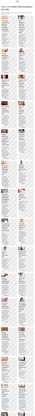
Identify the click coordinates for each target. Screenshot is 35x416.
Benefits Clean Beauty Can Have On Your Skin (25, 232)
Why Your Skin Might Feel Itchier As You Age (25, 381)
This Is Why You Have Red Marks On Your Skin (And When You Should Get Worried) (8, 28)
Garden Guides (29, 405)
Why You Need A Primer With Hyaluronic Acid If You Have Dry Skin (8, 208)
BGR (3, 405)
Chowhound (7, 405)
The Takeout (11, 409)
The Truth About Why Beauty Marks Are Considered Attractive (25, 305)
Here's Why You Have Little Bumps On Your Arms (8, 280)
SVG (18, 408)
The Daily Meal (27, 408)
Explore (16, 405)
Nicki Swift (18, 407)
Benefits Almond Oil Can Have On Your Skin (9, 53)
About (14, 399)
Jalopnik (29, 406)
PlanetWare (28, 407)
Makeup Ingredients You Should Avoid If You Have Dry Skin (8, 305)
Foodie (19, 405)
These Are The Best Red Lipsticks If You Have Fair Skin (8, 77)
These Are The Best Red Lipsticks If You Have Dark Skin (25, 77)
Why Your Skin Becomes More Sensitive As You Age (8, 355)
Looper (5, 407)
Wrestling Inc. (23, 409)
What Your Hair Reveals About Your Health (25, 207)
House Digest (18, 406)
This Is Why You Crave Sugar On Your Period (25, 127)
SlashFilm (10, 408)
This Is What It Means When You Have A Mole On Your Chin (25, 330)
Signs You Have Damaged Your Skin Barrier (24, 102)
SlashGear (14, 408)
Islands (26, 406)
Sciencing (5, 408)
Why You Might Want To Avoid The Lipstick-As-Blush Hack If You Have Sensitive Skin (8, 129)
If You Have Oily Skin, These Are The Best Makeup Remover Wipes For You (8, 331)
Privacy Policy (19, 399)
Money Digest (13, 407)
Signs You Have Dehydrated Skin (6, 232)
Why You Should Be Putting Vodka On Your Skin (8, 256)
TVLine (15, 409)
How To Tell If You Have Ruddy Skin (8, 381)
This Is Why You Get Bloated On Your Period (25, 255)
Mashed (8, 407)
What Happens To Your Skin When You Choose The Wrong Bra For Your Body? (25, 28)
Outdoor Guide (23, 407)
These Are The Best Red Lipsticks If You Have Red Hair (9, 102)
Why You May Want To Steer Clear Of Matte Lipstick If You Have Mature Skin (25, 356)
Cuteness (12, 405)
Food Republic (23, 405)
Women (19, 409)
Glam (5, 406)
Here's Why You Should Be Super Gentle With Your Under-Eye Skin (25, 280)
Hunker (22, 406)
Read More (13, 39)
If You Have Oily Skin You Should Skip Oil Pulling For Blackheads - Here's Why (9, 182)
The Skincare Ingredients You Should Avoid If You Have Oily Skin (8, 156)
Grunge (8, 406)
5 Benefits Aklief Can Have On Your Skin (24, 154)
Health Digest (13, 406)
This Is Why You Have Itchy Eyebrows (25, 53)
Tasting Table (22, 408)
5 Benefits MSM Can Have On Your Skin (24, 180)
